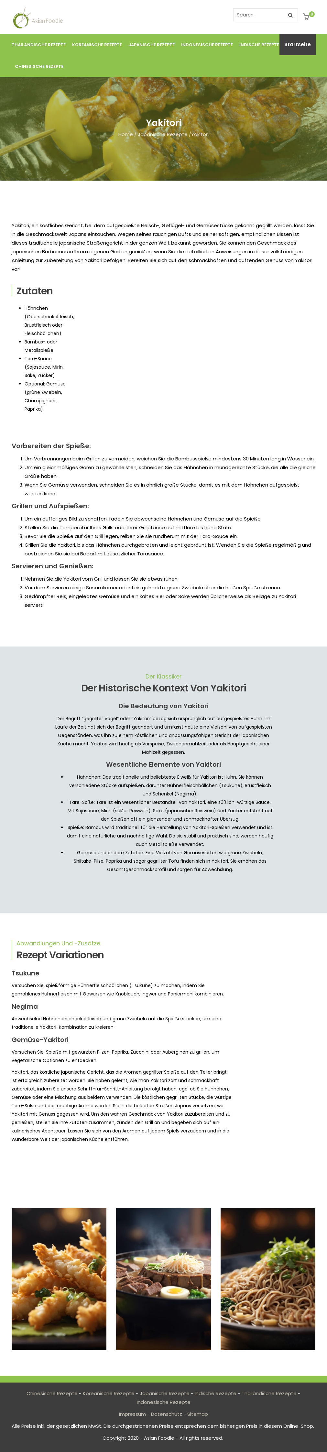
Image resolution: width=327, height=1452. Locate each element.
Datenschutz (166, 1414)
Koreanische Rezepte (97, 45)
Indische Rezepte (259, 45)
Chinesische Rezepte (39, 66)
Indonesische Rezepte (207, 45)
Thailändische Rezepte (39, 45)
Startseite (297, 44)
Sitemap (197, 1414)
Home (125, 134)
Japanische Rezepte (151, 45)
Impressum (132, 1414)
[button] (307, 17)
